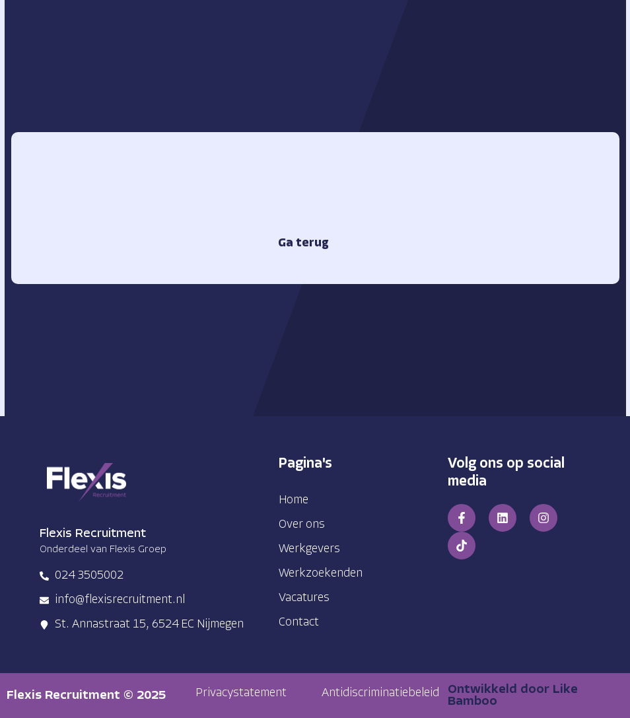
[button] (241, 694)
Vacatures (304, 598)
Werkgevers (309, 549)
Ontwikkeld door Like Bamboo (513, 696)
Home (293, 500)
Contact (299, 622)
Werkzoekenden (321, 573)
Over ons (302, 525)
